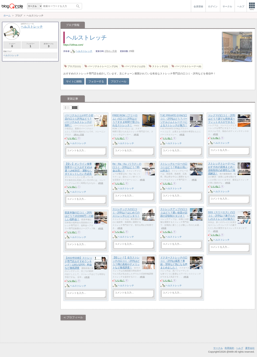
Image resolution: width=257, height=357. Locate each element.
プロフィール (118, 81)
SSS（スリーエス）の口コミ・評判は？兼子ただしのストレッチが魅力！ (221, 215)
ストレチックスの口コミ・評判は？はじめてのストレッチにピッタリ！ (126, 212)
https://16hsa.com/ (73, 44)
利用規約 (229, 348)
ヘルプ (239, 348)
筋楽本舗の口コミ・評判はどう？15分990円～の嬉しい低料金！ (79, 216)
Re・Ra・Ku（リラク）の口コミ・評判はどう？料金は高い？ (126, 167)
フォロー (12, 45)
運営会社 (250, 348)
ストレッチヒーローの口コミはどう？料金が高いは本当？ (173, 167)
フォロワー (30, 45)
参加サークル (49, 45)
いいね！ (72, 138)
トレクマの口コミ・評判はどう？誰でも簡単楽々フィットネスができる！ (221, 118)
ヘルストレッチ (86, 37)
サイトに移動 (74, 81)
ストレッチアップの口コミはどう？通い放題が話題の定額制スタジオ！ (173, 212)
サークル (218, 348)
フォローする (96, 81)
